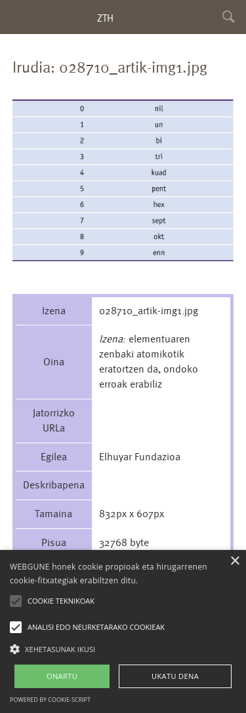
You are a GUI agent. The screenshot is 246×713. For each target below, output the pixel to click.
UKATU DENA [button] (175, 676)
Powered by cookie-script (50, 699)
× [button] (234, 561)
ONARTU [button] (62, 676)
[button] (123, 648)
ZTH (105, 18)
